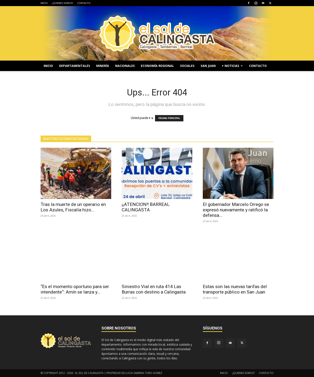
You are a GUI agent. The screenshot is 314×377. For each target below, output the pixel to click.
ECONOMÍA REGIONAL (157, 66)
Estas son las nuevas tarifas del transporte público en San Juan (235, 289)
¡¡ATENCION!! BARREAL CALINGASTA (146, 207)
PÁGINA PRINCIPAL (169, 118)
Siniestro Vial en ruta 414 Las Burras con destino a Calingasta (154, 289)
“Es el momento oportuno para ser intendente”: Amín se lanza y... (75, 289)
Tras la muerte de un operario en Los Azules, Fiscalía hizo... (73, 207)
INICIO (44, 3)
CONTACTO (83, 3)
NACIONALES (125, 66)
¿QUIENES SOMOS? (62, 3)
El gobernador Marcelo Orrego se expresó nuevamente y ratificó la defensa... (236, 210)
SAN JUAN (208, 66)
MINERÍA (102, 66)
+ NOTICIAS (232, 66)
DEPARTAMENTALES (74, 66)
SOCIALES (187, 66)
